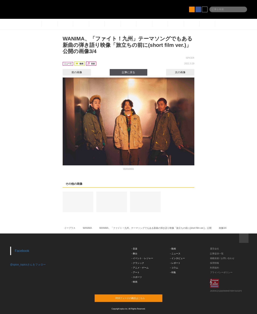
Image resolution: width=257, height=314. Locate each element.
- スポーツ (137, 277)
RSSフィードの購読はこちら (135, 298)
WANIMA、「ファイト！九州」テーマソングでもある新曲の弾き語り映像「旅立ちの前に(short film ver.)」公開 (155, 228)
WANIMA (87, 228)
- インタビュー (177, 258)
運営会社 (214, 248)
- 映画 (134, 282)
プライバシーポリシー (221, 272)
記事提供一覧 (217, 253)
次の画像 (183, 72)
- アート (136, 272)
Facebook (22, 251)
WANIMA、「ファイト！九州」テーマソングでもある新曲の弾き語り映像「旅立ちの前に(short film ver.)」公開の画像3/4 (127, 45)
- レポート (175, 263)
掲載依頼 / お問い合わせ (222, 258)
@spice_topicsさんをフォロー (28, 264)
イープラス (69, 228)
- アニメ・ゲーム (140, 267)
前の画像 (73, 72)
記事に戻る (128, 72)
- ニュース (175, 253)
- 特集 (173, 272)
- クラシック (138, 263)
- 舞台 (134, 253)
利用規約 (214, 267)
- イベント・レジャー (142, 258)
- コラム (174, 267)
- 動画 (173, 248)
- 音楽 (134, 248)
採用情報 (214, 263)
